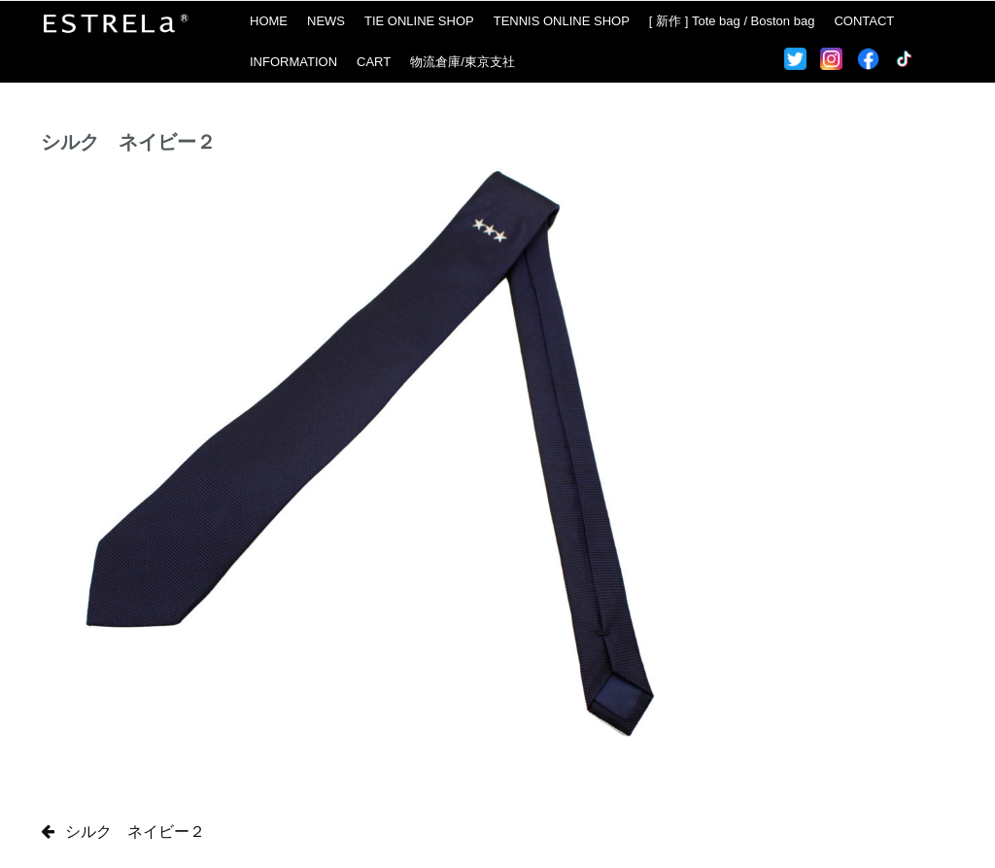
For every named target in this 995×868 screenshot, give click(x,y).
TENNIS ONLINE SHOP (562, 21)
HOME (269, 21)
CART (374, 61)
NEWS (326, 21)
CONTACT (864, 21)
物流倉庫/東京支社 (462, 61)
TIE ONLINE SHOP (419, 21)
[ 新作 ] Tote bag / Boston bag (732, 21)
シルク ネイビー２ (135, 831)
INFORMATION (293, 61)
